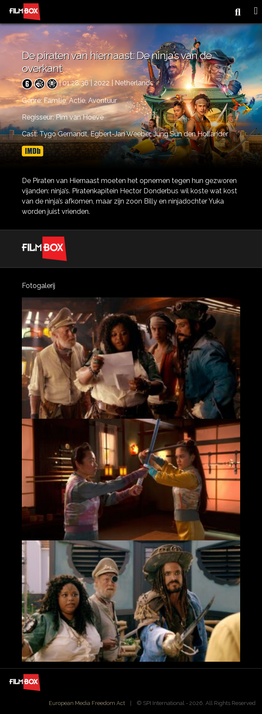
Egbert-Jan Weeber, (121, 134)
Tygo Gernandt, (64, 134)
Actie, (78, 100)
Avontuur (102, 100)
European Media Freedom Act (87, 703)
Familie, (56, 100)
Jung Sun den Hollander (190, 134)
